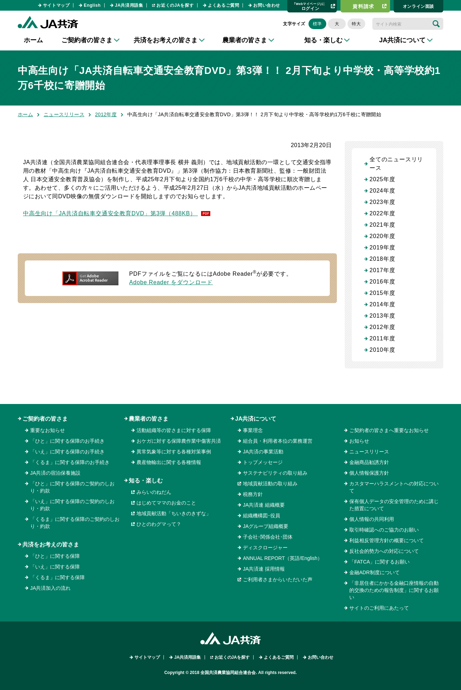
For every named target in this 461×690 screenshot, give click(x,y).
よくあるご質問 (223, 5)
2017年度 (382, 270)
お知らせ (359, 441)
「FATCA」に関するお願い (379, 562)
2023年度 (382, 202)
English (92, 5)
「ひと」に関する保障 (55, 556)
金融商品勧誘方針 (369, 462)
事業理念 (253, 430)
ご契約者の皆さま (45, 419)
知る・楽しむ (146, 481)
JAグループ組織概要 (265, 526)
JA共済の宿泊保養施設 (55, 473)
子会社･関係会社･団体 (268, 537)
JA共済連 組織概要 (264, 505)
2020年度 (382, 236)
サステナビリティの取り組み (275, 473)
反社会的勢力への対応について (384, 551)
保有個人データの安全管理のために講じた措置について (394, 504)
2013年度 (382, 316)
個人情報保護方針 (369, 473)
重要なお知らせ (47, 430)
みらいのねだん (154, 492)
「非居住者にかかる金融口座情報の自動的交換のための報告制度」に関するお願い (394, 590)
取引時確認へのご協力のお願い (384, 530)
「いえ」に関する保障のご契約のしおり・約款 (72, 504)
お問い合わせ (266, 5)
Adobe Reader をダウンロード (171, 282)
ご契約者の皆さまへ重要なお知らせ (389, 430)
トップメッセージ (263, 462)
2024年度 (382, 191)
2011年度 (382, 338)
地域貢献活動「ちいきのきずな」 (174, 513)
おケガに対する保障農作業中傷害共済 (179, 441)
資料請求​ (363, 6)
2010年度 (382, 350)
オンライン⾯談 (418, 6)
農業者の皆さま (148, 419)
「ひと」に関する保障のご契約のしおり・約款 (72, 487)
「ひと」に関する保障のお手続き (67, 441)
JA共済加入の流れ (50, 588)
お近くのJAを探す (175, 5)
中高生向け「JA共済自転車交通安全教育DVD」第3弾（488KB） (110, 213)
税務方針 (253, 494)
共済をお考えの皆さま (50, 544)
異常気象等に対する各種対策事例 (174, 451)
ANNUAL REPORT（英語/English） (282, 558)
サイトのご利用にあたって (379, 608)
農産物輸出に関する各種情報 (169, 462)
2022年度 (382, 213)
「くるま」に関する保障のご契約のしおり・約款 (75, 522)
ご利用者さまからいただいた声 (277, 579)
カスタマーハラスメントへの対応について (394, 487)
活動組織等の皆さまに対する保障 (174, 430)
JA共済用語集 (129, 5)
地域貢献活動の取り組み (270, 483)
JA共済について (255, 419)
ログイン (309, 6)
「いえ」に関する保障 (55, 567)
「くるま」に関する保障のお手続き (70, 462)
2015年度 (382, 293)
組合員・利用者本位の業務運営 (277, 441)
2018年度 (382, 259)
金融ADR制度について (374, 572)
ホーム (33, 40)
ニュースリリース (64, 114)
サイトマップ (56, 5)
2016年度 (382, 282)
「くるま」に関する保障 (57, 577)
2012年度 (106, 114)
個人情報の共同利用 (371, 519)
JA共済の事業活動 (263, 451)
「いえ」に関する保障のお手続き (67, 451)
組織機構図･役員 (261, 515)
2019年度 (382, 247)
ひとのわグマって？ (159, 524)
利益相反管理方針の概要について (386, 540)
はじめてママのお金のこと (166, 503)
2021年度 (382, 225)
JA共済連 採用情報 (264, 569)
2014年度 (382, 304)
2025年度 (382, 179)
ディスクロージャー (265, 547)
